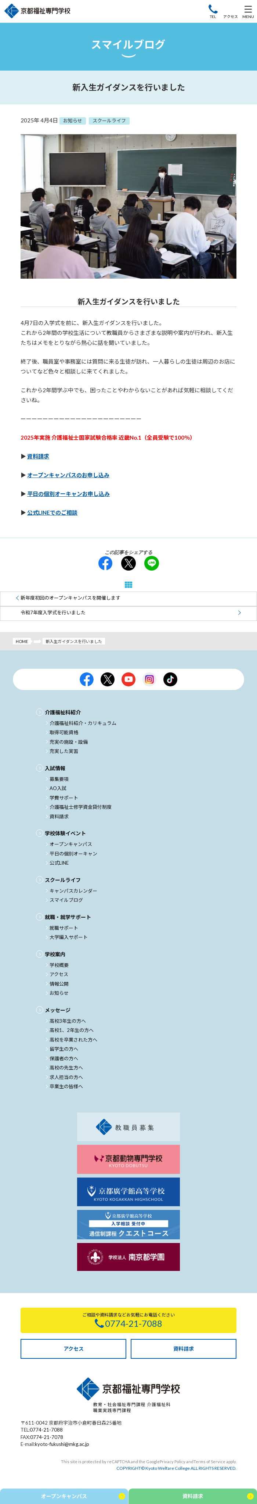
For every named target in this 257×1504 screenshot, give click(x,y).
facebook (105, 563)
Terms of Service (209, 1461)
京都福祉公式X (108, 679)
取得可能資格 (64, 732)
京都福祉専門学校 (37, 11)
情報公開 (59, 984)
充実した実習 (64, 751)
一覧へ (128, 585)
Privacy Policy (172, 1461)
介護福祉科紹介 (63, 712)
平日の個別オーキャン (73, 854)
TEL (213, 16)
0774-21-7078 (46, 1437)
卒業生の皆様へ (66, 1086)
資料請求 (38, 456)
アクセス (230, 16)
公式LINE (59, 863)
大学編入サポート (69, 937)
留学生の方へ (64, 1049)
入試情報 (55, 768)
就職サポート (64, 928)
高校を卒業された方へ (73, 1040)
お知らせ (59, 993)
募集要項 (59, 779)
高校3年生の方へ (68, 1021)
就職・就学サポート (68, 917)
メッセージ (57, 1010)
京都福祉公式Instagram (149, 679)
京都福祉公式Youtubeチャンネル (128, 679)
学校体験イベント (65, 833)
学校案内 (55, 954)
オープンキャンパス (71, 844)
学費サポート (64, 798)
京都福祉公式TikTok (170, 679)
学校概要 (59, 965)
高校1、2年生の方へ (72, 1030)
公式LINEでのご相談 (52, 512)
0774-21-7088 (46, 1430)
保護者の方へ (64, 1058)
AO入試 (58, 788)
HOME (22, 641)
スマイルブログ (66, 900)
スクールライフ (63, 880)
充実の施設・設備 (69, 742)
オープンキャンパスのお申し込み (68, 475)
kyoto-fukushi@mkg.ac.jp (62, 1444)
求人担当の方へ (66, 1077)
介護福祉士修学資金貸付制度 (81, 807)
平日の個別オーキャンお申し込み (68, 493)
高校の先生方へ (66, 1068)
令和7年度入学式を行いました (53, 612)
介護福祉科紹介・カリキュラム (83, 723)
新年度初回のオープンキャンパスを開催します (70, 598)
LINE (151, 563)
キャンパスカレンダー (73, 891)
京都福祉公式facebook (87, 679)
